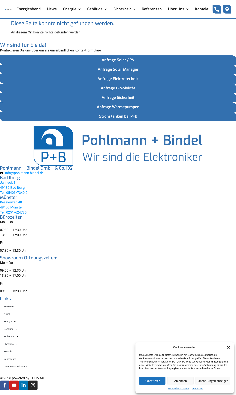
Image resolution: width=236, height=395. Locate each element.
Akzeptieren (152, 381)
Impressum (197, 388)
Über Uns (178, 9)
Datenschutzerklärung (179, 388)
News (52, 9)
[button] (228, 347)
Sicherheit (124, 9)
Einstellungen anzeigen (213, 381)
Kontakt (201, 9)
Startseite (9, 306)
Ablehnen (180, 381)
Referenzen (152, 9)
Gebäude (97, 9)
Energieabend (29, 9)
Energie (72, 9)
